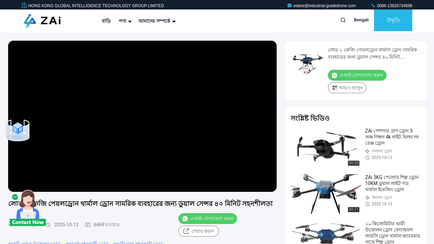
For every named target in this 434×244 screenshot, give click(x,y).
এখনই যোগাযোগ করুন (208, 219)
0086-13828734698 (391, 5)
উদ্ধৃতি (390, 21)
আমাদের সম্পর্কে (156, 21)
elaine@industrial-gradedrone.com (322, 5)
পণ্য (124, 21)
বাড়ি (106, 21)
